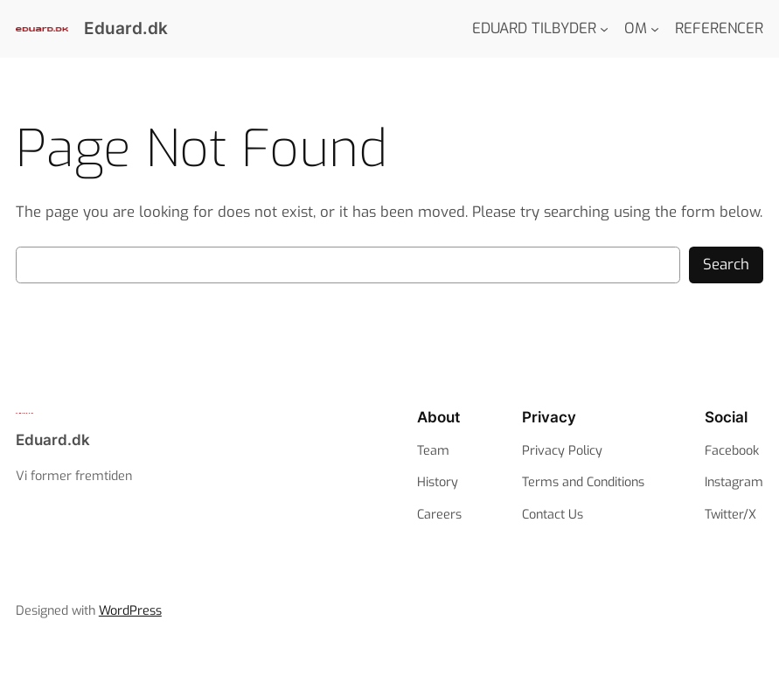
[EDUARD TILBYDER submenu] (604, 28)
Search (726, 264)
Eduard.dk (126, 28)
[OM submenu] (654, 28)
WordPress (130, 611)
